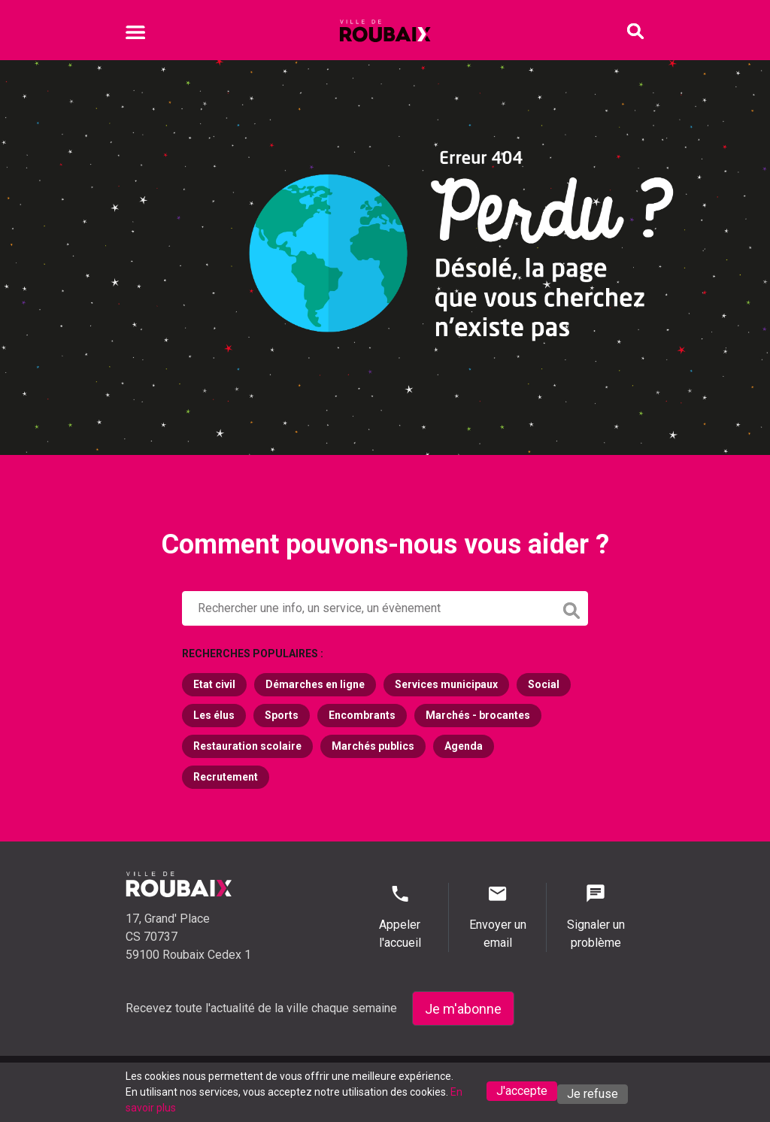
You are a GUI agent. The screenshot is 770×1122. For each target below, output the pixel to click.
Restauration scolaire (247, 746)
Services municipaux (446, 684)
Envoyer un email (497, 916)
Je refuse (592, 1094)
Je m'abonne (463, 1009)
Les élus (214, 715)
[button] (385, 608)
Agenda (463, 746)
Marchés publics (373, 746)
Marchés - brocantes (478, 715)
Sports (282, 715)
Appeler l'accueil (399, 916)
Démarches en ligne (315, 684)
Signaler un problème (595, 916)
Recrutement (225, 777)
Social (543, 684)
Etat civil (214, 684)
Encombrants (362, 715)
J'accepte (521, 1091)
